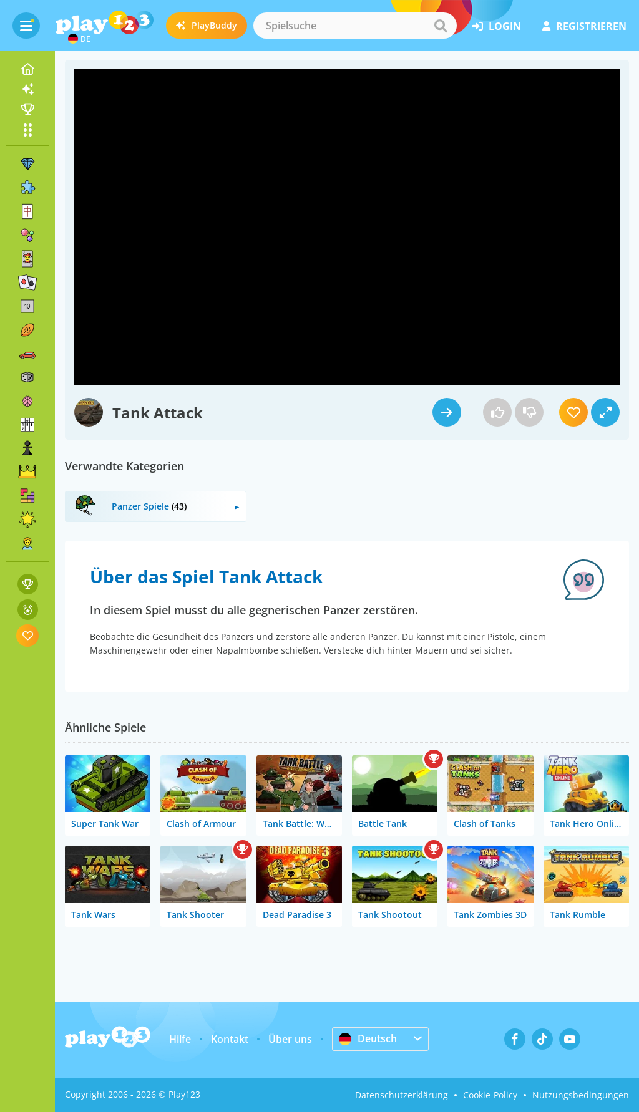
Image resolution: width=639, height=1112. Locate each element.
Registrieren (584, 26)
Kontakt (229, 1039)
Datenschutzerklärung (401, 1095)
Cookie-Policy (490, 1095)
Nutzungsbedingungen (580, 1095)
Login (496, 26)
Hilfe (180, 1039)
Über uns (290, 1039)
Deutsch (368, 1038)
